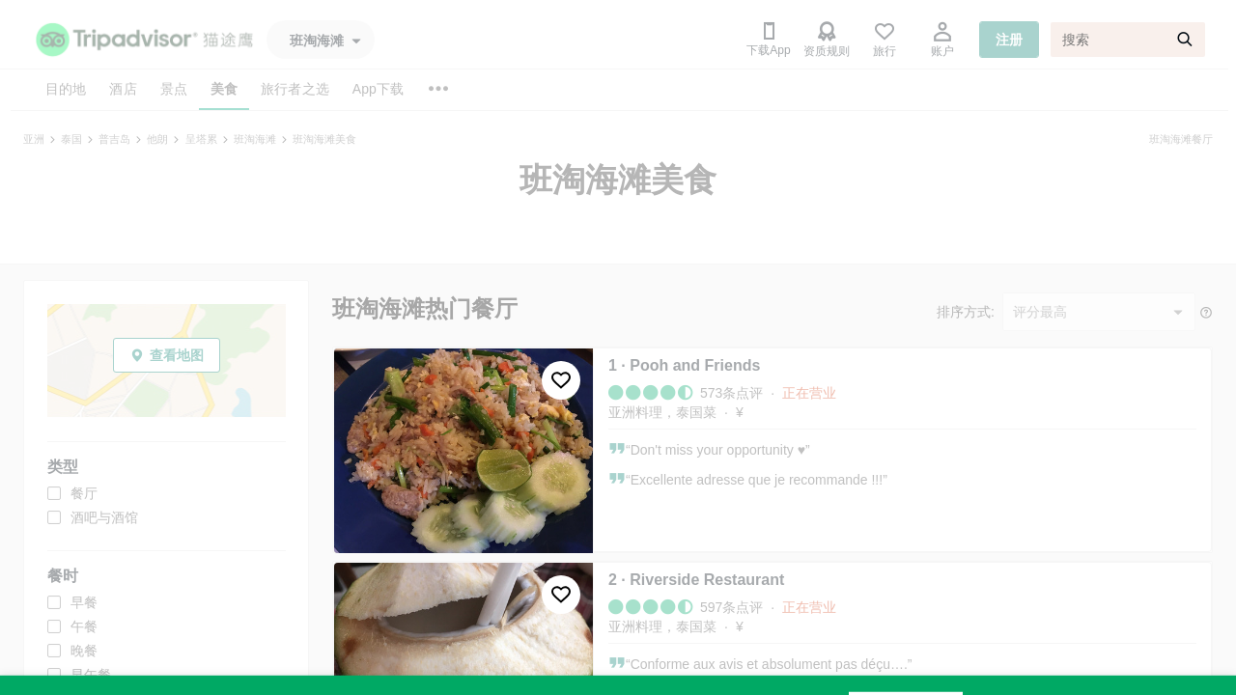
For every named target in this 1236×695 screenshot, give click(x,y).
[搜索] (1128, 39)
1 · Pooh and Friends (684, 365)
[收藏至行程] (561, 380)
